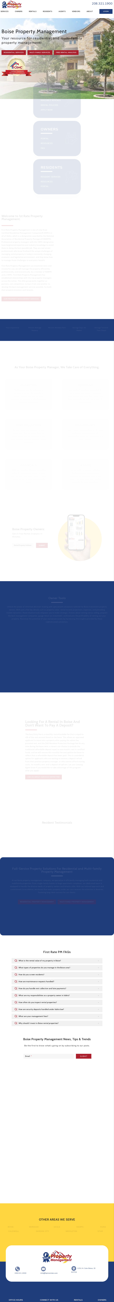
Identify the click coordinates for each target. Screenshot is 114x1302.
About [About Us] (90, 11)
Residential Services (14, 52)
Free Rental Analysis (66, 52)
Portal (102, 1276)
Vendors (76, 11)
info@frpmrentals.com (51, 1246)
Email (27, 1047)
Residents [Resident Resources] (47, 11)
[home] (12, 4)
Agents (62, 11)
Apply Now (78, 1283)
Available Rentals (78, 1276)
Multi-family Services (40, 52)
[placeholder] (48, 1047)
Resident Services (78, 1291)
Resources (102, 1279)
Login (106, 11)
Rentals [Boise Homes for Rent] (32, 11)
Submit (83, 1047)
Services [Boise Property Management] (4, 11)
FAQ (102, 1283)
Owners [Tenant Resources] (18, 11)
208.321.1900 (102, 4)
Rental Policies (78, 1279)
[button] (57, 952)
